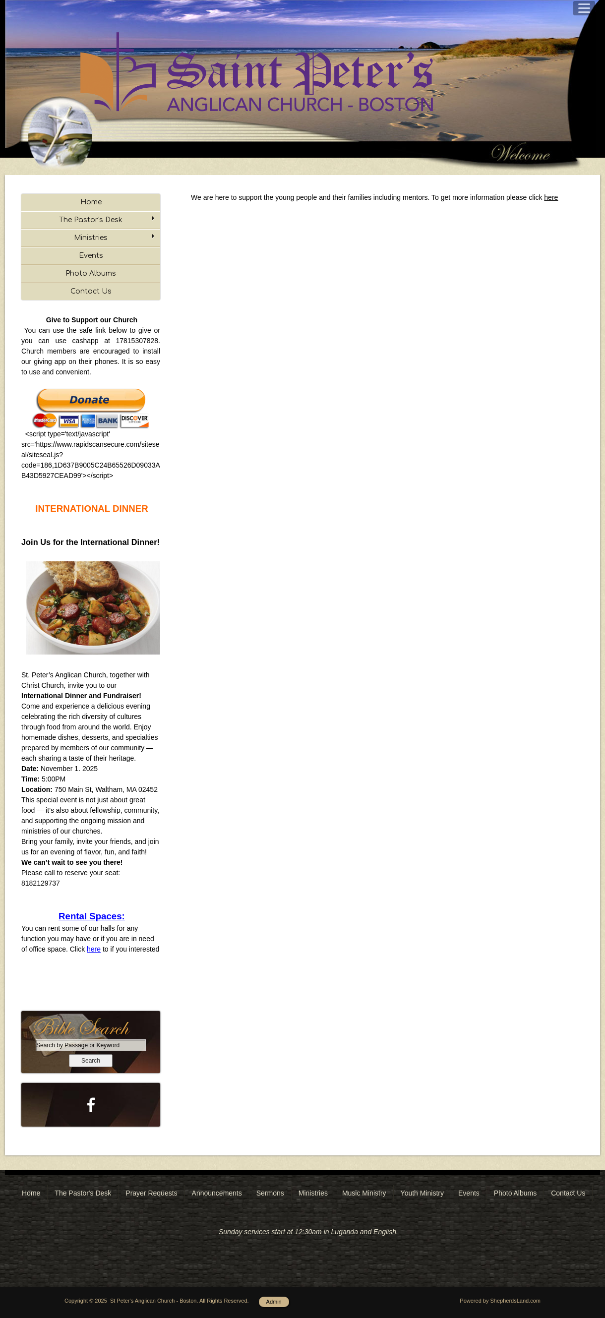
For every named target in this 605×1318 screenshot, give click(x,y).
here (94, 949)
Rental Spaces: (92, 916)
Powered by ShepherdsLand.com (500, 1301)
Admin (274, 1302)
